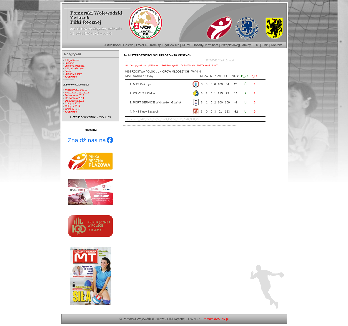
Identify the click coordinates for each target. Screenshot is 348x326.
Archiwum (71, 76)
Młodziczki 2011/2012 (77, 92)
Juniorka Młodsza (75, 65)
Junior (68, 71)
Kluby (186, 45)
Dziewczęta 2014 (74, 98)
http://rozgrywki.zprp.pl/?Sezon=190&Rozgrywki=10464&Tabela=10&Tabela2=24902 (172, 65)
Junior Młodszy (73, 74)
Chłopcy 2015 (72, 109)
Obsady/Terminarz (205, 45)
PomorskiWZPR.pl (215, 319)
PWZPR (142, 45)
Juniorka (70, 63)
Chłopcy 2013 (72, 103)
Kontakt (276, 45)
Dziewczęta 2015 (74, 100)
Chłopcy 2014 (72, 106)
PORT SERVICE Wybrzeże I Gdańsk (157, 102)
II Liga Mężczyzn (74, 68)
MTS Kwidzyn (142, 84)
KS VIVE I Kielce (144, 93)
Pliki (256, 45)
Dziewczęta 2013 (74, 95)
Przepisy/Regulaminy (236, 45)
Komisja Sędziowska (164, 45)
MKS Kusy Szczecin (146, 111)
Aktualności (112, 45)
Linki (265, 45)
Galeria (128, 45)
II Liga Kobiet (72, 60)
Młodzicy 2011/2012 (76, 89)
